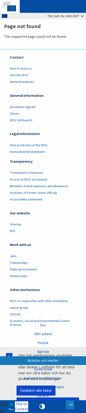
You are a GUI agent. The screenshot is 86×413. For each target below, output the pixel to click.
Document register (23, 107)
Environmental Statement (27, 152)
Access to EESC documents (28, 179)
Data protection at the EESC (29, 145)
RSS (12, 231)
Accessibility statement (26, 199)
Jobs (13, 256)
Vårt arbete (43, 334)
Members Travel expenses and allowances (39, 186)
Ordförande (43, 369)
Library (14, 113)
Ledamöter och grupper (43, 378)
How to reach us (21, 68)
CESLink (15, 314)
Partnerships (18, 276)
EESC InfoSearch (21, 120)
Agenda (43, 351)
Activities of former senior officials (33, 193)
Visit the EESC (19, 75)
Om (43, 325)
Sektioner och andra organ (43, 386)
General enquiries (22, 82)
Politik (43, 343)
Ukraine (43, 395)
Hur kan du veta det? (66, 16)
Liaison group (19, 307)
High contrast (42, 406)
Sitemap (15, 224)
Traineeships (19, 263)
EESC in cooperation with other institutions (39, 301)
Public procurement (23, 269)
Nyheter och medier (43, 360)
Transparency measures (26, 172)
